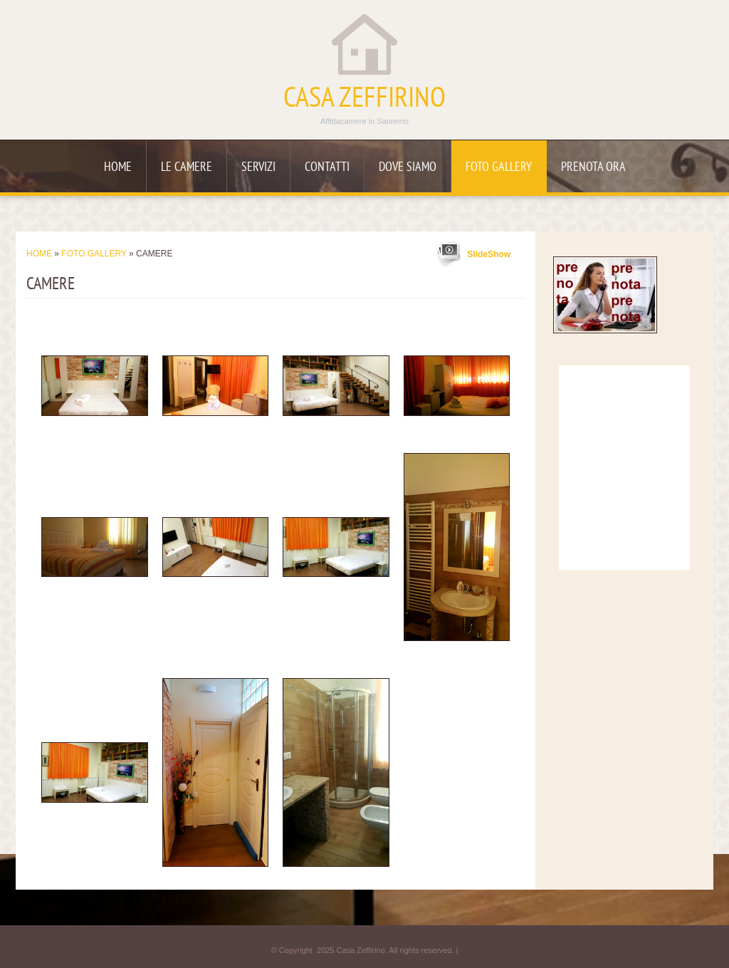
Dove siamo (407, 168)
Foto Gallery (499, 168)
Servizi (258, 168)
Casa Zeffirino (364, 100)
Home (118, 168)
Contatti (327, 168)
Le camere (186, 168)
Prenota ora (593, 168)
